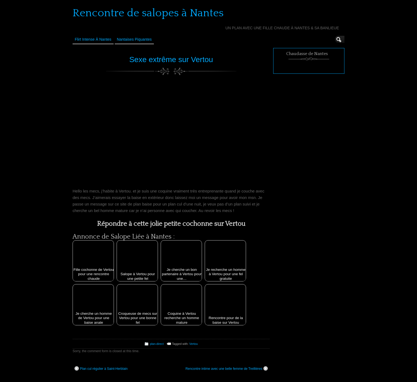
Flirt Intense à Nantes (93, 39)
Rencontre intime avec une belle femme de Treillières (226, 368)
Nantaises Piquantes (134, 39)
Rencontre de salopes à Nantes (148, 13)
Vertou (193, 343)
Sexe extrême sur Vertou (171, 59)
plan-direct (156, 343)
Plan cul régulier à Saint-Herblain (100, 368)
